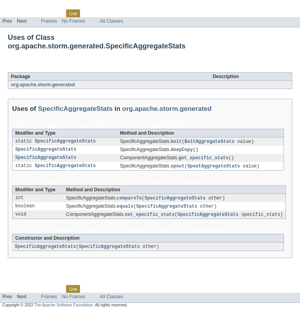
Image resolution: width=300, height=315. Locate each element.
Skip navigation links (21, 6)
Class (56, 13)
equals (125, 208)
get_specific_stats (204, 159)
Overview (12, 13)
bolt (176, 142)
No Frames (73, 21)
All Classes (111, 21)
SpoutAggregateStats (213, 167)
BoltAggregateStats (209, 142)
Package (36, 13)
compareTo (129, 200)
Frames (49, 21)
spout (178, 167)
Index (133, 13)
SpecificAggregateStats (80, 68)
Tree (89, 13)
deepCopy (182, 150)
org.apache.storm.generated (43, 84)
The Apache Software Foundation (63, 308)
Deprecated (111, 13)
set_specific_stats (150, 217)
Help (149, 13)
